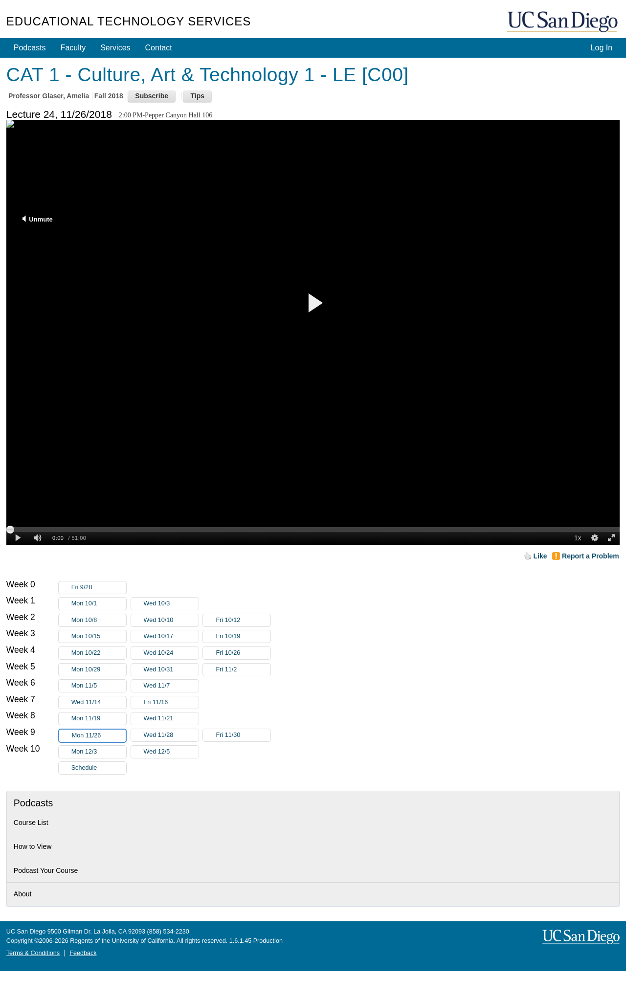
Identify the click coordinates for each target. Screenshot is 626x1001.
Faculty (73, 48)
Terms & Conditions (33, 953)
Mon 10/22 (98, 653)
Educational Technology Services (128, 21)
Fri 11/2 (243, 670)
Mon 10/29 (98, 670)
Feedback (82, 953)
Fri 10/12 (243, 620)
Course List (31, 822)
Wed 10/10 (171, 620)
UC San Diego (563, 22)
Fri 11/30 (243, 735)
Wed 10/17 (171, 636)
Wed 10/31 (171, 670)
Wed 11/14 (98, 702)
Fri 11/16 (171, 702)
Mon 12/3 (98, 752)
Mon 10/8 (98, 620)
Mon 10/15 (98, 636)
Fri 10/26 (243, 653)
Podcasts (30, 48)
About (23, 894)
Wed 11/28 (171, 735)
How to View (33, 846)
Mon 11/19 (98, 718)
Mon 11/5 (98, 686)
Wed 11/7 (171, 686)
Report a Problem (590, 556)
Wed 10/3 (171, 604)
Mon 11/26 (99, 736)
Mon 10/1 (98, 604)
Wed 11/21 (171, 718)
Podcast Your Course (46, 870)
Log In (601, 48)
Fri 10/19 (243, 636)
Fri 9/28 (98, 587)
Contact (158, 48)
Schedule (84, 767)
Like (540, 556)
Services (115, 48)
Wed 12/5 (171, 752)
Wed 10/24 (171, 653)
